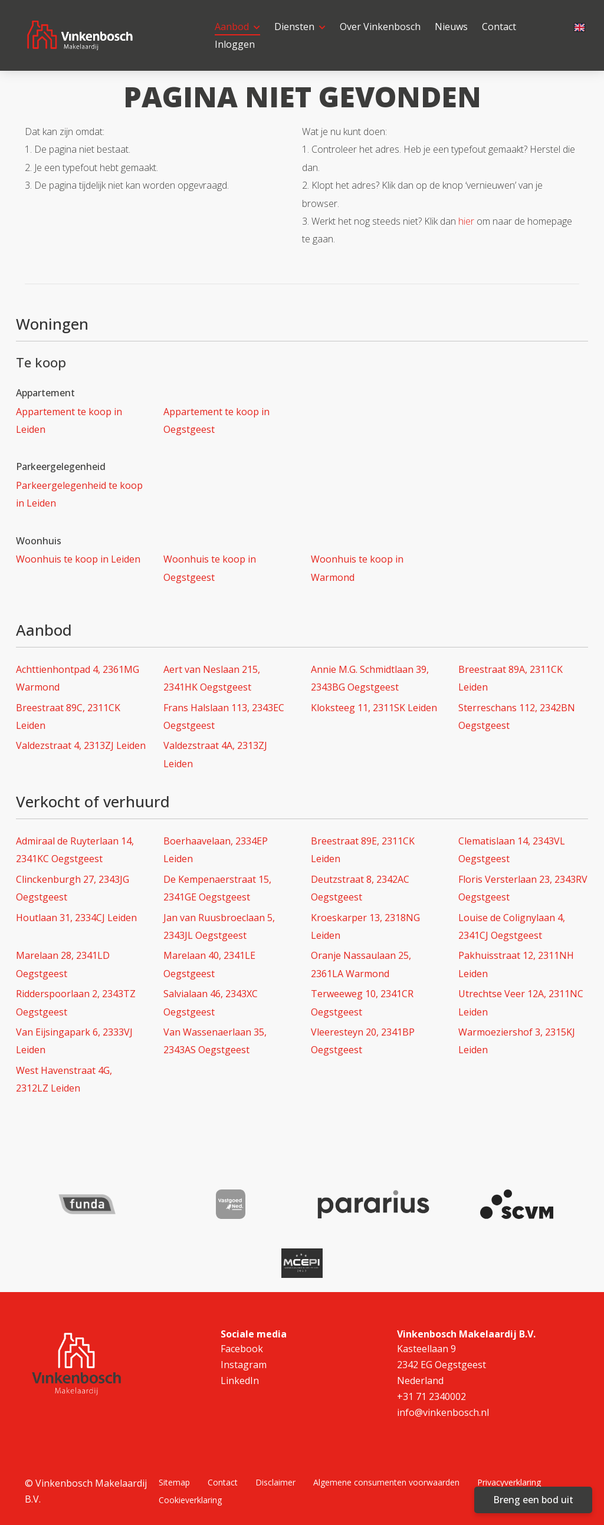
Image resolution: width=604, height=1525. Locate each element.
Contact (499, 26)
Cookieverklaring (190, 1500)
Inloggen (235, 44)
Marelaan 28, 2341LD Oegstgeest (63, 964)
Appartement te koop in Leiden (69, 420)
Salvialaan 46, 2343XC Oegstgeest (210, 1002)
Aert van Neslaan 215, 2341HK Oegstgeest (211, 678)
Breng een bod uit (533, 1499)
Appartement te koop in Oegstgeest (216, 420)
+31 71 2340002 (431, 1396)
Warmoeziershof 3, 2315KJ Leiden (516, 1041)
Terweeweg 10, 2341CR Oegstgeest (362, 1002)
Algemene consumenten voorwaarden (386, 1482)
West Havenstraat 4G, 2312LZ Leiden (64, 1079)
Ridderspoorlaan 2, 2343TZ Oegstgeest (76, 1002)
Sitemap (174, 1482)
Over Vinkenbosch (380, 26)
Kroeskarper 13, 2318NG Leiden (365, 926)
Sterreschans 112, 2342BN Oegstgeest (516, 716)
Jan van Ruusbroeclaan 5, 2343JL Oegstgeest (219, 926)
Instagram (244, 1364)
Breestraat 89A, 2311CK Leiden (510, 678)
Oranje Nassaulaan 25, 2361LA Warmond (361, 964)
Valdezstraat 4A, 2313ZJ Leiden (215, 754)
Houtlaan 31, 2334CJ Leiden (76, 917)
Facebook (242, 1348)
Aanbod (237, 26)
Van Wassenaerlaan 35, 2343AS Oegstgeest (215, 1041)
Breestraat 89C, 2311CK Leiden (68, 716)
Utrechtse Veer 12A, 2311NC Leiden (520, 1002)
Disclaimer (275, 1482)
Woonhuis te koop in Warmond (357, 568)
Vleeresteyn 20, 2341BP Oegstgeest (363, 1041)
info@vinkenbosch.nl (443, 1412)
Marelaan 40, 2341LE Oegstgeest (209, 964)
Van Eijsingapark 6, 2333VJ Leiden (74, 1041)
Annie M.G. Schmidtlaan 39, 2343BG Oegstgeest (370, 678)
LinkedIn (240, 1380)
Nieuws (451, 26)
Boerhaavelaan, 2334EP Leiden (215, 849)
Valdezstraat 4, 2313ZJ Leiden (81, 745)
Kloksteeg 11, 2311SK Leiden (374, 707)
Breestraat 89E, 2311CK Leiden (363, 849)
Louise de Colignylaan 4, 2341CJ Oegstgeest (511, 926)
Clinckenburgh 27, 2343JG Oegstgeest (72, 888)
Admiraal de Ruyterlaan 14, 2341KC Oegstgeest (75, 849)
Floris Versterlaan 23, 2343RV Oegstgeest (522, 888)
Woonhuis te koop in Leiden (78, 559)
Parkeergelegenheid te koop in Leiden (79, 494)
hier (466, 221)
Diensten (300, 26)
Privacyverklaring (509, 1482)
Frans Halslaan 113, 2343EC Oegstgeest (223, 716)
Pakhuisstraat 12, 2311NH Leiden (516, 964)
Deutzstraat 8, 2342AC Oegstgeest (360, 888)
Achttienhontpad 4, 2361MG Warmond (77, 678)
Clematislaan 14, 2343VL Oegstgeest (511, 849)
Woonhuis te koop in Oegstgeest (209, 568)
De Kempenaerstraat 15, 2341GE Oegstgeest (217, 888)
